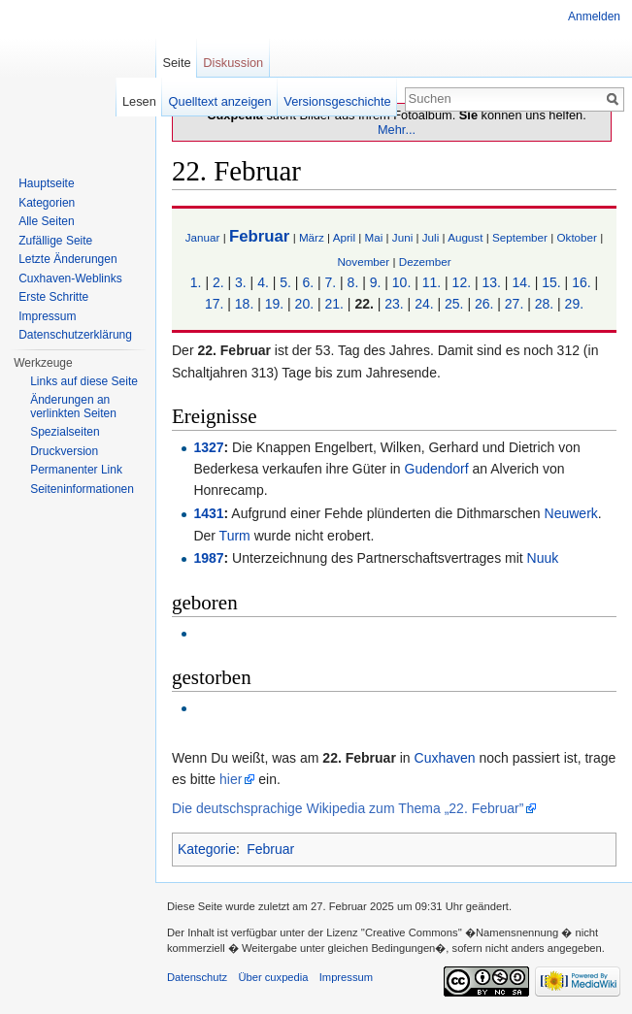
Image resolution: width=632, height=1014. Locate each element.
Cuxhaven (445, 758)
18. (244, 303)
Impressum (47, 316)
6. (308, 282)
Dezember (425, 261)
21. (333, 303)
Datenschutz (197, 977)
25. (454, 303)
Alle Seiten (46, 221)
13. (491, 282)
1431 (208, 513)
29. (574, 303)
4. (263, 282)
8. (353, 282)
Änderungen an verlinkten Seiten (73, 406)
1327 (208, 447)
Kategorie (207, 849)
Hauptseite (46, 183)
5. (285, 282)
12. (461, 282)
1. (196, 282)
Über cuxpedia (273, 977)
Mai (374, 237)
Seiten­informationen (82, 489)
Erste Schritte (53, 297)
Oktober (576, 237)
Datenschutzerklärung (75, 335)
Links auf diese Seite (84, 381)
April (344, 237)
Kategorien (46, 203)
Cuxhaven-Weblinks (70, 278)
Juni (402, 237)
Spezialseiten (64, 432)
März (311, 237)
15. (551, 282)
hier (230, 779)
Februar (259, 236)
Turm (234, 535)
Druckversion (64, 451)
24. (424, 303)
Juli (431, 237)
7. (330, 282)
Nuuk (543, 558)
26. (484, 303)
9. (376, 282)
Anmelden (594, 16)
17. (214, 303)
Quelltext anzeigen (220, 101)
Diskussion (233, 62)
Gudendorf (437, 468)
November (363, 261)
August (465, 237)
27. (514, 303)
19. (274, 303)
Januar (202, 237)
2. (218, 282)
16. (581, 282)
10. (401, 282)
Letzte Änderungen (67, 259)
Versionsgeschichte (336, 101)
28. (544, 303)
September (520, 237)
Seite (176, 62)
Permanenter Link (76, 469)
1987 (208, 558)
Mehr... (397, 129)
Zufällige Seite (55, 240)
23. (393, 303)
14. (521, 282)
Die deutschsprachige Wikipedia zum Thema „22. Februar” (347, 808)
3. (241, 282)
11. (431, 282)
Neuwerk (571, 513)
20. (304, 303)
